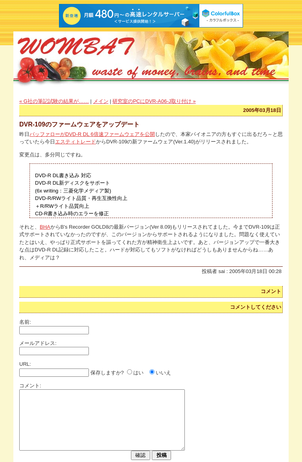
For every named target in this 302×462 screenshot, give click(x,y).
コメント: (30, 386)
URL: (25, 364)
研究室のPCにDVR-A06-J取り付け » (154, 101)
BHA (45, 227)
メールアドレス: (38, 343)
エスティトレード (75, 142)
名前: (25, 322)
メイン (101, 101)
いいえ (163, 373)
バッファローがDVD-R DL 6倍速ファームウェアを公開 (92, 134)
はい (138, 373)
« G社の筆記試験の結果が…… (54, 101)
